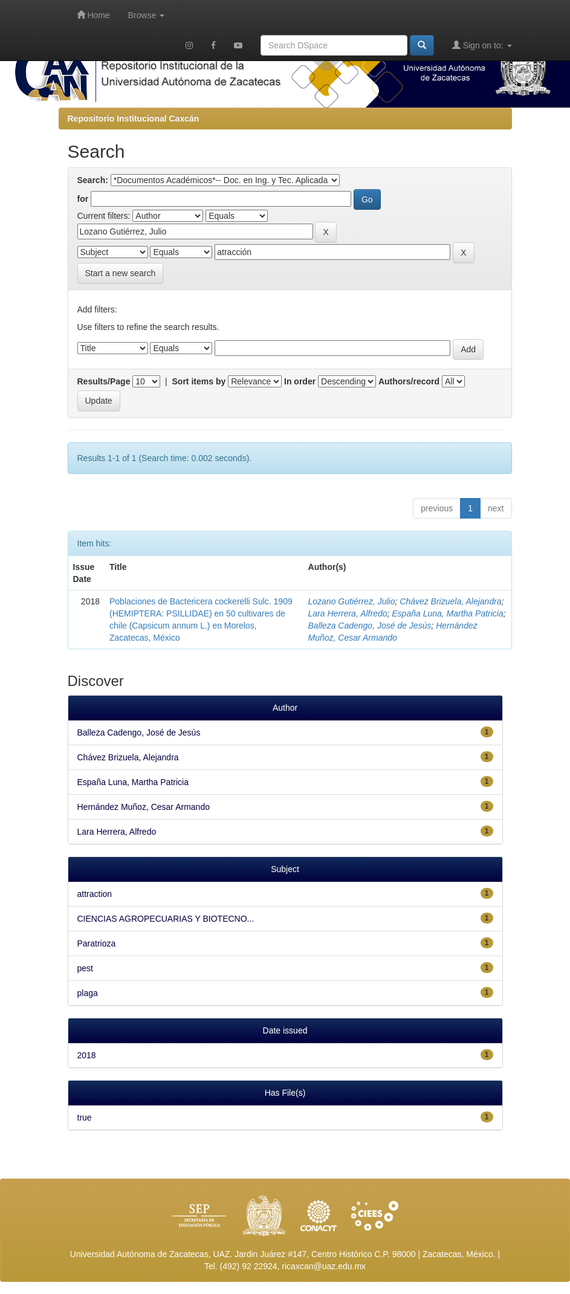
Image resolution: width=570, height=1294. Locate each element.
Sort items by (199, 381)
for (83, 199)
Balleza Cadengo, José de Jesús (370, 625)
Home (93, 15)
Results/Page (104, 381)
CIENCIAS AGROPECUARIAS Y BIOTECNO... (165, 919)
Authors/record (408, 381)
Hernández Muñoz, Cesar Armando (143, 807)
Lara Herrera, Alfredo (347, 613)
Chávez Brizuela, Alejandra (450, 601)
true (84, 1117)
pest (85, 968)
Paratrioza (96, 943)
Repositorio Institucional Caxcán (133, 118)
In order (300, 381)
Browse (146, 15)
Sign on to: (482, 45)
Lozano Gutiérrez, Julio (351, 601)
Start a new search (120, 273)
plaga (87, 993)
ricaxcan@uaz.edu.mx (324, 1266)
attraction (94, 894)
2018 (86, 1055)
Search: (92, 180)
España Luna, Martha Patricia (447, 613)
